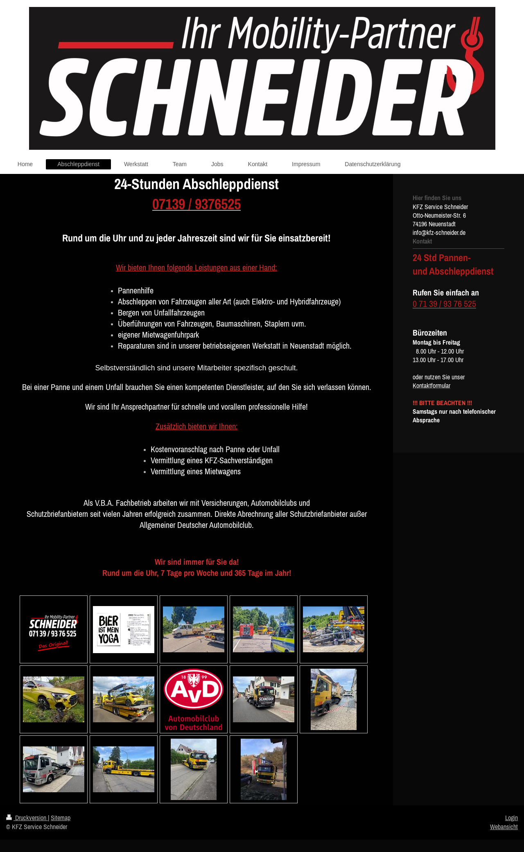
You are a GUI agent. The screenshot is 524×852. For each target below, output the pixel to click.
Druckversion (27, 817)
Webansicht (504, 826)
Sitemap (60, 817)
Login (511, 817)
